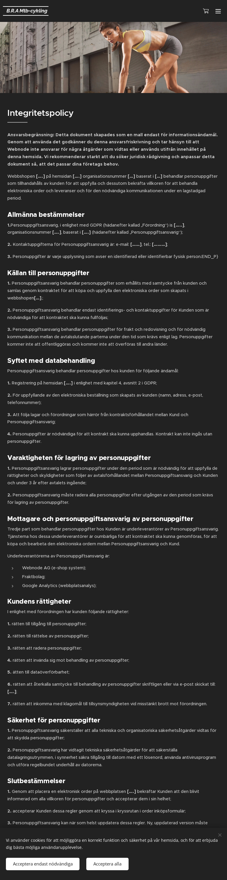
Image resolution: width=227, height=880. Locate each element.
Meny (218, 11)
